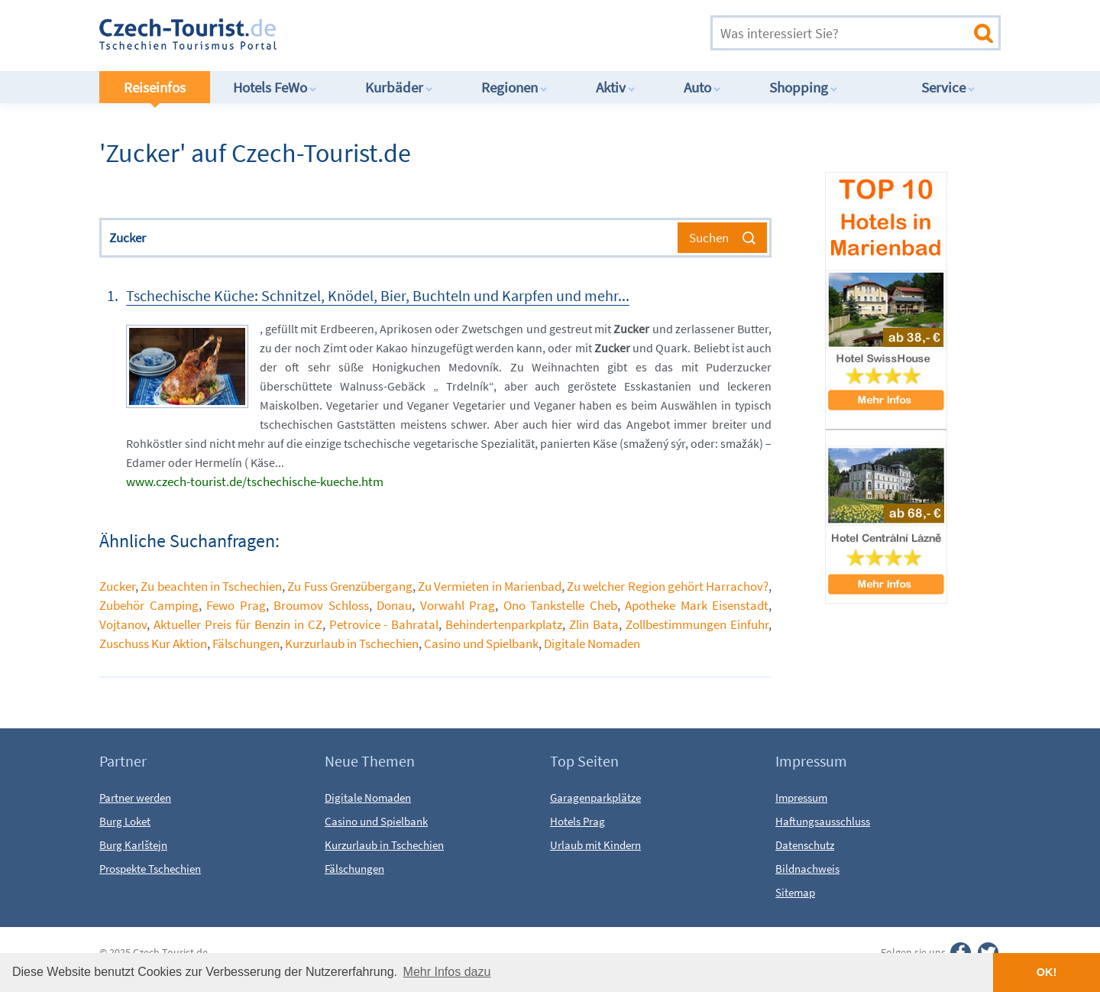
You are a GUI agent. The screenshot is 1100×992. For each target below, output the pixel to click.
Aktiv (616, 87)
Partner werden (135, 797)
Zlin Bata (594, 624)
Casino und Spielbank (481, 643)
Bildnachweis (807, 868)
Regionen (514, 87)
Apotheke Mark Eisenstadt (696, 605)
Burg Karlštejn (133, 845)
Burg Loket (124, 821)
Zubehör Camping (149, 605)
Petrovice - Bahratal (384, 624)
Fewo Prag (236, 605)
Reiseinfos (155, 87)
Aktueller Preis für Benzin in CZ (238, 624)
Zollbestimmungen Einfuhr (697, 624)
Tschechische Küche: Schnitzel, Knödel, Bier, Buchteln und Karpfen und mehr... (377, 295)
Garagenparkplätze (595, 797)
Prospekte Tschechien (150, 868)
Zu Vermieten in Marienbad (489, 586)
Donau (394, 605)
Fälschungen (246, 643)
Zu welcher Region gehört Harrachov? (667, 586)
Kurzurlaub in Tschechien (352, 643)
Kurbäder (399, 87)
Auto (702, 87)
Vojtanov (123, 624)
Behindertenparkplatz (503, 624)
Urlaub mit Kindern (595, 845)
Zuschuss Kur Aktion (153, 643)
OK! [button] (1046, 972)
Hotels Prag (577, 821)
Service (948, 87)
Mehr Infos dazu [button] (447, 971)
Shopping (803, 87)
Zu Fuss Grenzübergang (349, 586)
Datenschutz (804, 845)
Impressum (801, 797)
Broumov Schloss (321, 605)
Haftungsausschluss (822, 821)
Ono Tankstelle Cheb (560, 605)
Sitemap (795, 892)
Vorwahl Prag (458, 605)
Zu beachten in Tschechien (211, 586)
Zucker (117, 586)
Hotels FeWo (275, 87)
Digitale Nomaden (592, 643)
